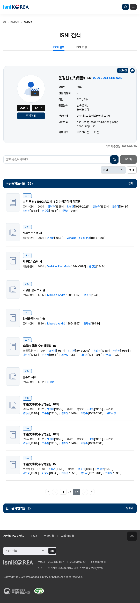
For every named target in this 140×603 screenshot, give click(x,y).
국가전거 (81, 132)
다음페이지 (85, 492)
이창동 (45, 354)
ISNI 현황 (81, 47)
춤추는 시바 (29, 377)
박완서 (84, 354)
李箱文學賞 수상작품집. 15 (39, 346)
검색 (125, 7)
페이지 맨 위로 (132, 536)
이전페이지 (55, 492)
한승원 (108, 354)
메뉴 (133, 7)
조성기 (52, 350)
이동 (77, 492)
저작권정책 (67, 536)
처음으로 (48, 492)
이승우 (116, 350)
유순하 (115, 206)
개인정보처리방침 (14, 536)
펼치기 (129, 508)
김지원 (71, 350)
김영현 (70, 206)
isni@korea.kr (98, 562)
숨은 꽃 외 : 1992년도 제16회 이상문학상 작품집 (51, 201)
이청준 (84, 413)
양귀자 (51, 206)
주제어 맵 (31, 115)
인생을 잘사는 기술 (34, 290)
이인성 (26, 354)
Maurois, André (56, 295)
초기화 (128, 159)
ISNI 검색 (58, 47)
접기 (130, 183)
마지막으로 (92, 492)
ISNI (36, 107)
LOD (22, 107)
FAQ (34, 536)
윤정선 (26, 210)
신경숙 (96, 206)
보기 (131, 170)
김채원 (64, 210)
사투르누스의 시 (32, 233)
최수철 (45, 210)
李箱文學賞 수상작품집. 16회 (41, 404)
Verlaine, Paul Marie (78, 238)
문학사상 (111, 413)
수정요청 (123, 70)
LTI (94, 132)
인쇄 (132, 70)
